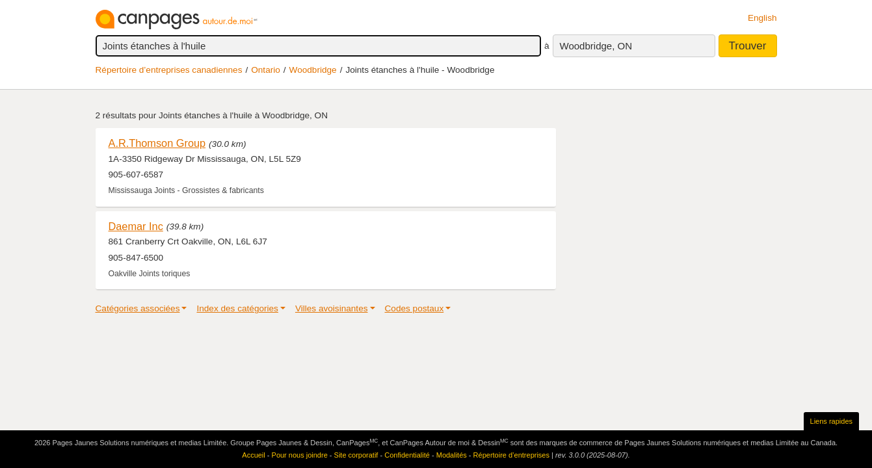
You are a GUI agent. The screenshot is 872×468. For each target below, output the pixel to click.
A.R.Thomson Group (157, 143)
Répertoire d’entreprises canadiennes (169, 70)
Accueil (253, 455)
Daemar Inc (136, 226)
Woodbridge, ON (596, 45)
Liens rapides (831, 421)
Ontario (265, 70)
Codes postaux (414, 308)
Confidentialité (407, 455)
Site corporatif (356, 455)
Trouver (748, 46)
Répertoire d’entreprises (511, 455)
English (762, 18)
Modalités (451, 455)
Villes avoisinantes (331, 308)
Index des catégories (237, 308)
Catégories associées (138, 308)
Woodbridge (313, 70)
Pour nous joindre (300, 455)
